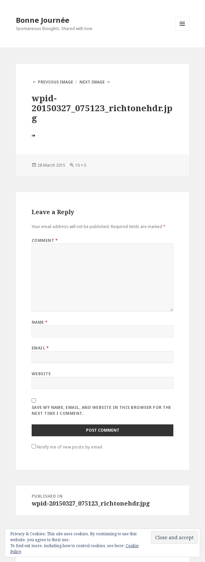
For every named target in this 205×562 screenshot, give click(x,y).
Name (40, 322)
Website (41, 374)
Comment (45, 240)
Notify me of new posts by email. (70, 447)
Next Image (92, 82)
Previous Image (55, 82)
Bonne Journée (42, 20)
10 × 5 (80, 165)
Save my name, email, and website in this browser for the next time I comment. (101, 410)
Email (40, 348)
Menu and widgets (182, 30)
